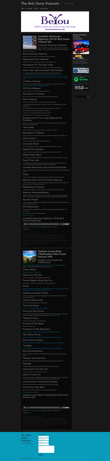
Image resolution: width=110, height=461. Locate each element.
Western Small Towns (41, 243)
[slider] (67, 224)
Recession (61, 423)
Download (40, 227)
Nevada (50, 240)
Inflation (33, 423)
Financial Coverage (52, 422)
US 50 (34, 243)
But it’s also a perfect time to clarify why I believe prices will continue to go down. (42, 337)
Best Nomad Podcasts (26, 420)
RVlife (65, 423)
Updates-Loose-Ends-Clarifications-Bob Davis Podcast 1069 (52, 254)
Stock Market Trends (32, 425)
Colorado (55, 236)
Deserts (65, 236)
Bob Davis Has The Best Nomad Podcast (43, 420)
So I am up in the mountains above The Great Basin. (35, 308)
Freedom (50, 238)
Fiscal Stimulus (58, 422)
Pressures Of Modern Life (63, 240)
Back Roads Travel (54, 418)
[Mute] (64, 224)
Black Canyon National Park (57, 235)
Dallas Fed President (57, 420)
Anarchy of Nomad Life (42, 235)
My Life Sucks (36, 240)
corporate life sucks (60, 236)
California (40, 236)
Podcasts (29, 8)
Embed (55, 227)
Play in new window (32, 227)
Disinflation (38, 422)
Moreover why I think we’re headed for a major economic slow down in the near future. (43, 342)
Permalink (26, 245)
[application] (46, 224)
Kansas (62, 238)
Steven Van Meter (25, 425)
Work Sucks (47, 243)
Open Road (57, 240)
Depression (66, 420)
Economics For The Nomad (44, 422)
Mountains (31, 240)
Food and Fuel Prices (64, 422)
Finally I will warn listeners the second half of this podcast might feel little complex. (42, 348)
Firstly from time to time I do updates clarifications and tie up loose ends (40, 265)
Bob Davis (26, 233)
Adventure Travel (31, 418)
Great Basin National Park (56, 238)
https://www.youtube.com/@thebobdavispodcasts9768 (36, 85)
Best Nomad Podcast (49, 235)
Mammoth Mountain (26, 240)
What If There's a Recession (46, 425)
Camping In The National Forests (48, 236)
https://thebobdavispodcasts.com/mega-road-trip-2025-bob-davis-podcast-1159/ (42, 74)
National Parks (46, 240)
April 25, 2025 (33, 233)
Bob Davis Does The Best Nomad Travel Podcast (30, 236)
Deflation (62, 420)
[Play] (24, 224)
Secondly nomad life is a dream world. (32, 272)
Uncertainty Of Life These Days (28, 243)
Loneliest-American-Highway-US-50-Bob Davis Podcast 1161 (53, 39)
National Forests (41, 240)
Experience (37, 238)
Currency (51, 420)
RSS (29, 229)
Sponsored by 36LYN (28, 215)
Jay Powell (36, 423)
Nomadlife (58, 423)
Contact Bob (44, 8)
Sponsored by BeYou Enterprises (31, 392)
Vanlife (37, 243)
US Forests (37, 425)
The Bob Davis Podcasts (40, 3)
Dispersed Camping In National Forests (29, 238)
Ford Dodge (42, 238)
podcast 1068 (56, 315)
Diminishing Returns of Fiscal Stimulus (29, 422)
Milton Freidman (45, 423)
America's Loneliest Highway (33, 235)
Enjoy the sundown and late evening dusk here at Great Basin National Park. (41, 331)
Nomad (53, 240)
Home (23, 8)
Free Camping (46, 238)
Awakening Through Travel (46, 418)
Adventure (26, 235)
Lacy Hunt (40, 423)
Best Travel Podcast (33, 420)
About (36, 8)
